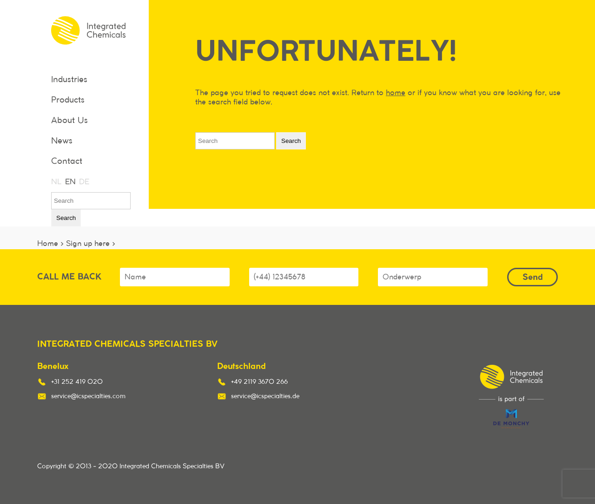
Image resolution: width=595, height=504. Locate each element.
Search (66, 217)
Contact (66, 161)
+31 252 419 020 (77, 382)
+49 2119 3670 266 (259, 382)
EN (69, 182)
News (62, 141)
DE (83, 182)
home (395, 93)
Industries (69, 80)
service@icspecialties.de (265, 396)
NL (55, 182)
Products (68, 100)
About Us (69, 120)
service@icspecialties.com (88, 396)
